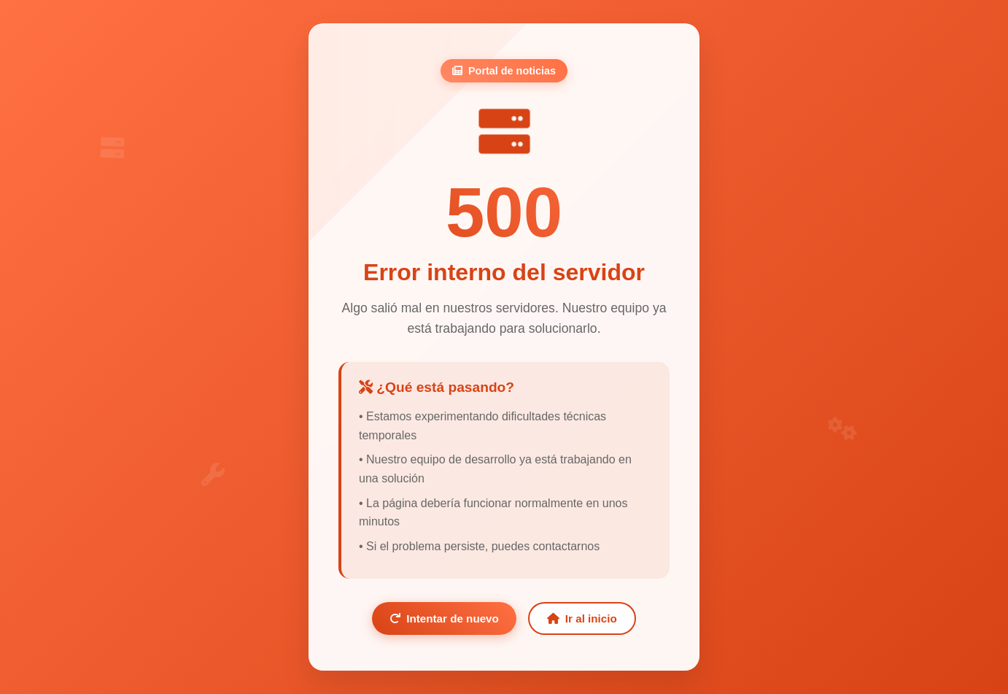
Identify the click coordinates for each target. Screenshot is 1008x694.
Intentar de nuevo (444, 618)
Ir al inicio (582, 618)
